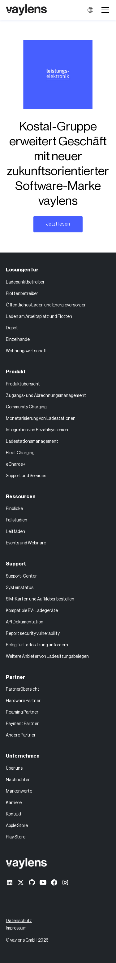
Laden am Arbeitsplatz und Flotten (39, 316)
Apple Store (17, 826)
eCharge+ (15, 464)
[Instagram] (65, 882)
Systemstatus (19, 588)
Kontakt (14, 814)
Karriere (14, 803)
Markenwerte (19, 791)
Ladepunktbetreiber (25, 282)
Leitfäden (15, 532)
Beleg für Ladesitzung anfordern (37, 645)
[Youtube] (43, 882)
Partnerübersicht (22, 689)
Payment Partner (22, 724)
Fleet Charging (20, 453)
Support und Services (26, 476)
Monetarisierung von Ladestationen (40, 418)
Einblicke (14, 509)
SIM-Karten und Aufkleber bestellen (40, 599)
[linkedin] (9, 882)
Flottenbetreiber (22, 294)
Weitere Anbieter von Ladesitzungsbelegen (47, 656)
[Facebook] (54, 882)
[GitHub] (32, 882)
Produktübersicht (23, 384)
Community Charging (26, 407)
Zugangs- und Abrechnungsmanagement (46, 396)
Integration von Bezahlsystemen (37, 430)
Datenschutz (19, 921)
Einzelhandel (18, 339)
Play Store (15, 837)
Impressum (16, 928)
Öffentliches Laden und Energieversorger (46, 305)
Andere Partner (21, 735)
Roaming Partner (22, 712)
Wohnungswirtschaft (26, 351)
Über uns (14, 768)
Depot (12, 328)
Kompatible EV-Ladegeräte (32, 611)
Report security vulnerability (33, 633)
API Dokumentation (24, 622)
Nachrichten (18, 780)
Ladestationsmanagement (32, 441)
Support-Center (21, 576)
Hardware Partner (23, 701)
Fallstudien (16, 520)
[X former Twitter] (20, 882)
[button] (104, 9)
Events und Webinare (26, 543)
